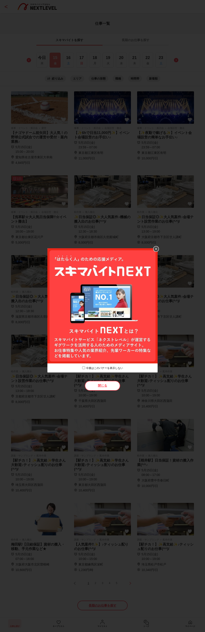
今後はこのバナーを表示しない (104, 368)
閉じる (102, 385)
